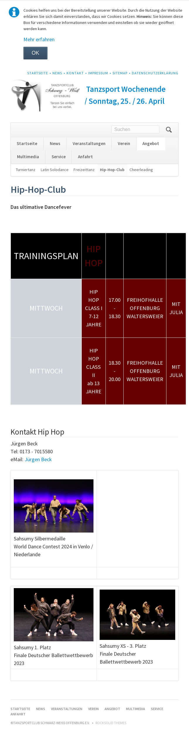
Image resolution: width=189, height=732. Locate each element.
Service (59, 156)
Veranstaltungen (89, 143)
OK (35, 53)
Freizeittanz (84, 169)
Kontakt (75, 73)
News (57, 73)
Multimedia (28, 156)
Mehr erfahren (39, 39)
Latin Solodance (55, 169)
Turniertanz (25, 169)
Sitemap (120, 73)
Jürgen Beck (38, 459)
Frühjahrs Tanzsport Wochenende (109, 89)
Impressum (98, 73)
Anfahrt (85, 156)
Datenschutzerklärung (155, 73)
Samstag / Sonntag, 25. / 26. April (109, 101)
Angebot (150, 143)
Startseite (37, 73)
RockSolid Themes (111, 723)
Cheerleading (141, 169)
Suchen (168, 130)
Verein (124, 143)
